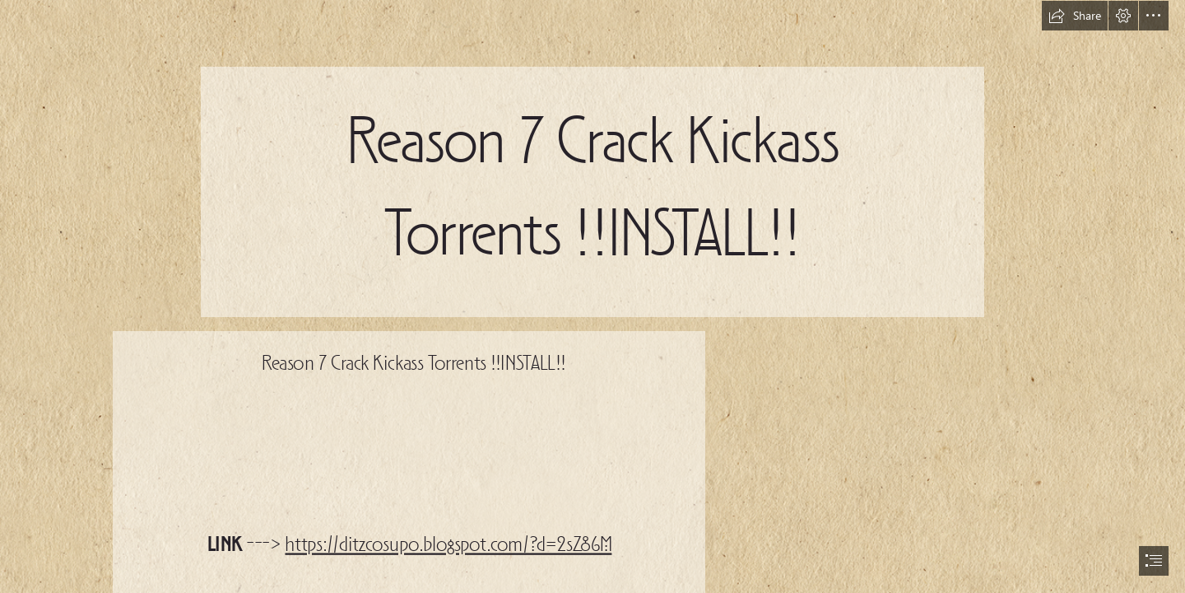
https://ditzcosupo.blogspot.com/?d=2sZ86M (448, 546)
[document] (592, 296)
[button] (1075, 15)
